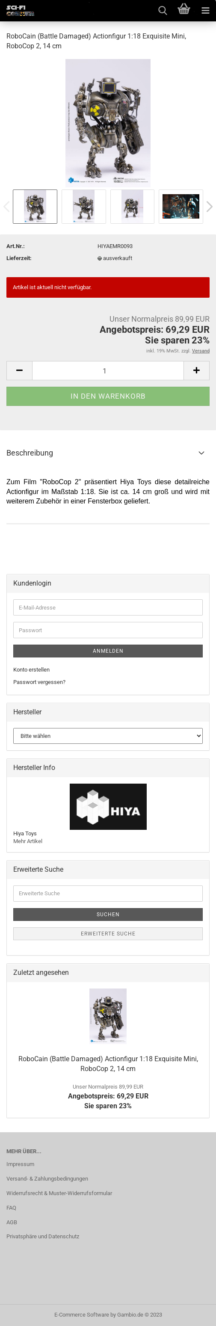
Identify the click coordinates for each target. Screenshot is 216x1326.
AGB (11, 1222)
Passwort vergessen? (39, 682)
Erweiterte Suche (108, 934)
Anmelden (108, 651)
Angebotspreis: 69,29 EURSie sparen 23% (108, 1096)
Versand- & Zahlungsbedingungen (47, 1178)
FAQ (11, 1208)
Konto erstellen (31, 669)
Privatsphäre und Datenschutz (42, 1236)
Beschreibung (29, 452)
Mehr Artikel (27, 841)
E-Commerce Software (81, 1314)
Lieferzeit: (19, 258)
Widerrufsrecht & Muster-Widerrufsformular (59, 1193)
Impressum (20, 1164)
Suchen (108, 915)
